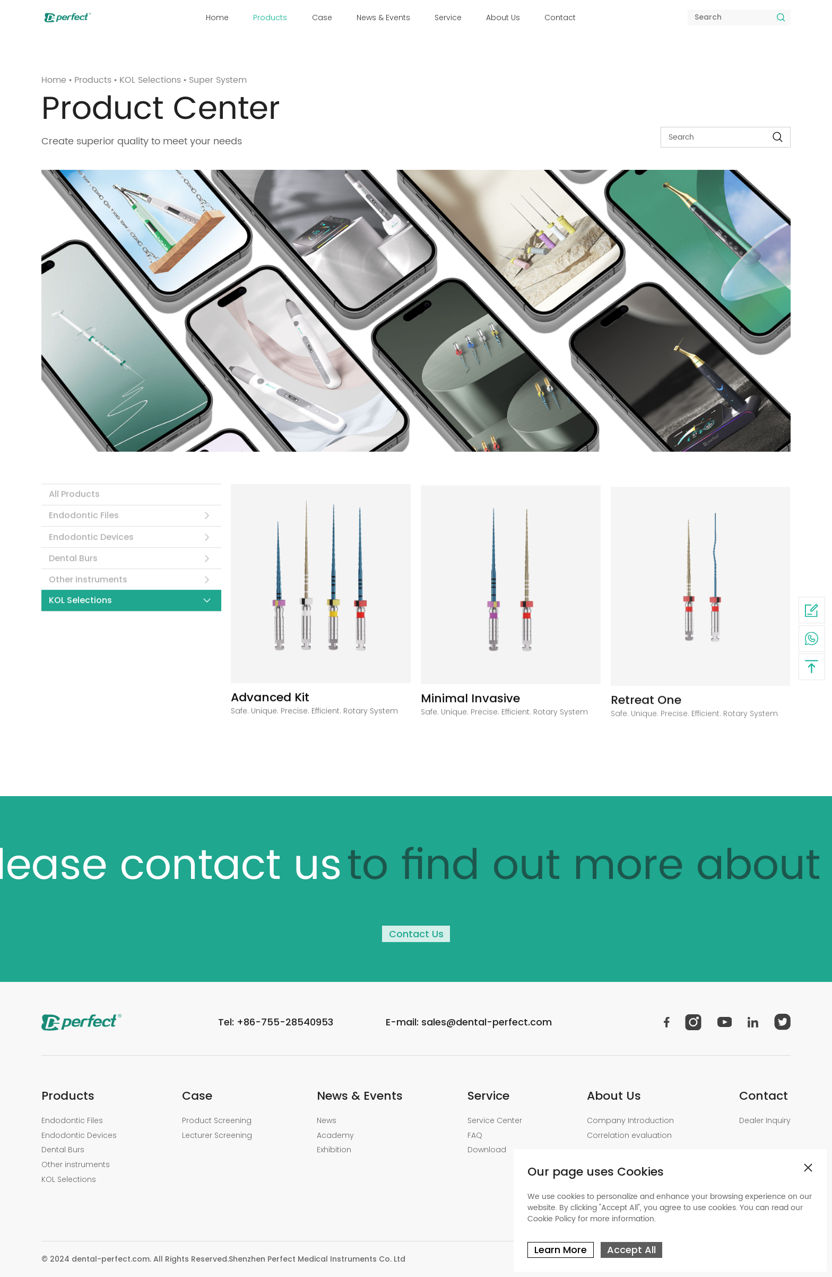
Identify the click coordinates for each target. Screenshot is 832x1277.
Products (270, 17)
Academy (335, 1135)
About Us (503, 17)
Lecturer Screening (217, 1135)
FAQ (474, 1135)
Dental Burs (73, 563)
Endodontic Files (84, 520)
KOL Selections (150, 80)
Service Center (494, 1120)
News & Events (383, 17)
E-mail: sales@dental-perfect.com (469, 1022)
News (326, 1120)
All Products (74, 499)
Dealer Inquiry (765, 1120)
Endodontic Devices (91, 542)
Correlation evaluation (629, 1135)
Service (448, 17)
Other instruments (88, 585)
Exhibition (334, 1149)
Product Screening (217, 1120)
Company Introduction (630, 1120)
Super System (218, 80)
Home (217, 17)
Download (486, 1149)
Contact (560, 17)
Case (322, 17)
